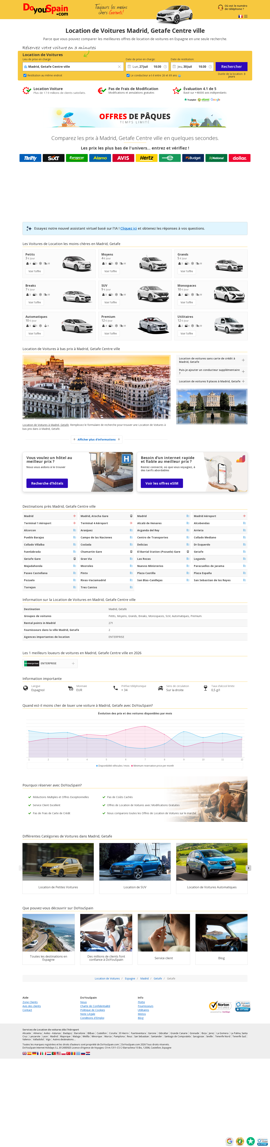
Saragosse (198, 1036)
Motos (142, 1014)
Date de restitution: (182, 59)
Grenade (194, 1033)
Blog (140, 1018)
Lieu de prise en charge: (36, 59)
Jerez (211, 1033)
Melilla (86, 1036)
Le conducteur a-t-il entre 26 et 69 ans (155, 75)
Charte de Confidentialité (95, 1006)
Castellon (102, 1033)
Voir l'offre (34, 271)
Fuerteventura (138, 1033)
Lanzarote (35, 1036)
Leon (45, 1036)
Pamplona (119, 1036)
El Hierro (124, 1033)
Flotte (141, 1002)
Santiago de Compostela (177, 1036)
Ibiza (204, 1033)
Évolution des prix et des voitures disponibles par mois (135, 713)
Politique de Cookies (92, 1010)
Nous (83, 1002)
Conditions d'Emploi (92, 1018)
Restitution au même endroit (44, 75)
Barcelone (79, 1033)
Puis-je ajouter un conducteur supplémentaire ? (209, 371)
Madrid (54, 1036)
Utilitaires (143, 1010)
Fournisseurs (145, 1006)
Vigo (48, 1039)
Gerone (152, 1033)
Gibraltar (163, 1033)
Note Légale (87, 1014)
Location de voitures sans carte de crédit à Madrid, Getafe (207, 360)
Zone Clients (30, 1002)
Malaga (76, 1036)
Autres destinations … (64, 1039)
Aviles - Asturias (52, 1033)
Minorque (97, 1036)
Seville (209, 1036)
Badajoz (67, 1033)
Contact (27, 1010)
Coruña (113, 1033)
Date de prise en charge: (139, 59)
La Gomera (223, 1033)
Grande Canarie (179, 1033)
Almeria (37, 1033)
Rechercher (231, 66)
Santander (156, 1036)
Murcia (108, 1036)
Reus (129, 1036)
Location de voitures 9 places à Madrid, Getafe (209, 381)
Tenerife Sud (239, 1036)
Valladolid (38, 1039)
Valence (26, 1039)
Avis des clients (31, 1006)
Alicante (26, 1033)
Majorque (65, 1036)
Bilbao (91, 1033)
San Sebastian (141, 1036)
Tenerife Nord (222, 1036)
